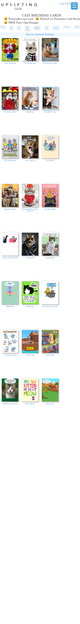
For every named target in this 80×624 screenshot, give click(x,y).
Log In (63, 3)
